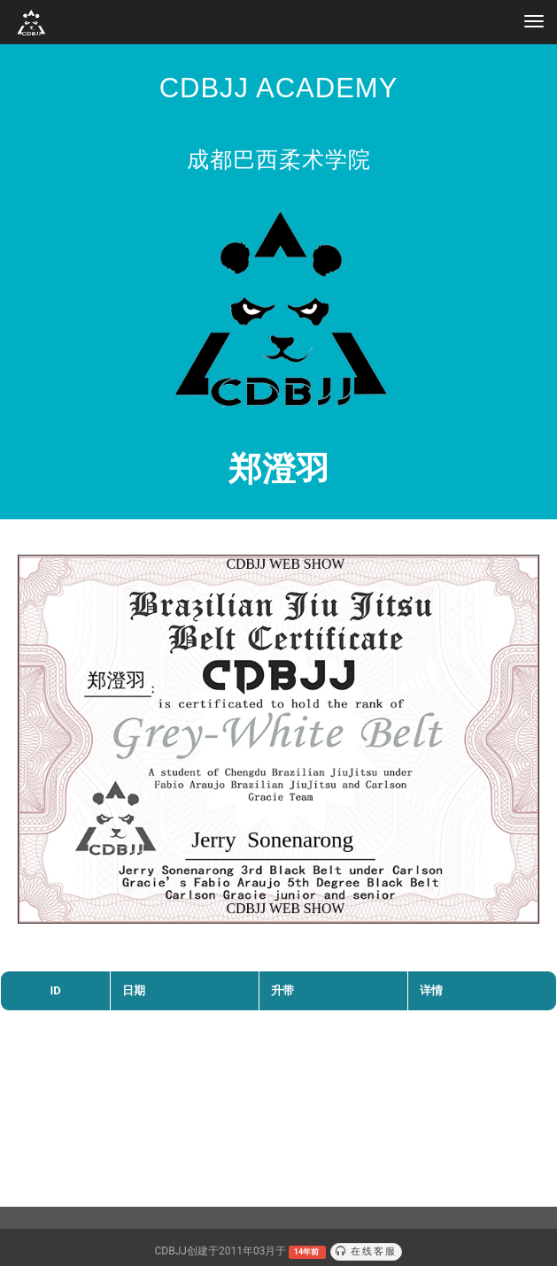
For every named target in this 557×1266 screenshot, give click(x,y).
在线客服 (367, 1251)
